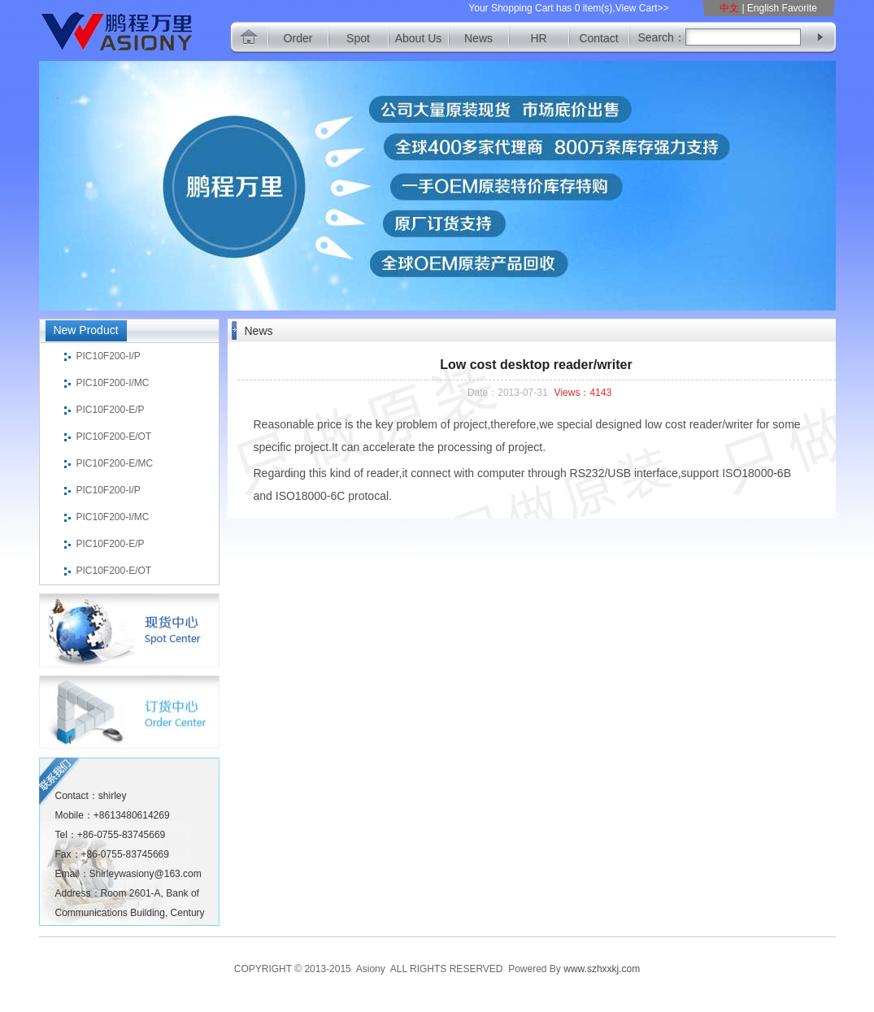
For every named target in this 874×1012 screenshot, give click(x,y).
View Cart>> (642, 8)
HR (538, 38)
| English (760, 8)
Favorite (799, 8)
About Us (418, 38)
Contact (598, 38)
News (478, 38)
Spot (358, 38)
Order (298, 38)
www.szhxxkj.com (601, 969)
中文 (730, 8)
